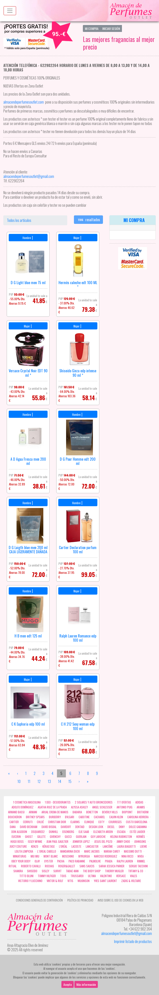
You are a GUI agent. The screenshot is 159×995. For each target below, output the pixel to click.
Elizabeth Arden (103, 832)
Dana (13, 827)
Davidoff (66, 827)
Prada (108, 861)
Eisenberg (68, 832)
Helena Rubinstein (121, 837)
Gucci (68, 837)
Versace (121, 876)
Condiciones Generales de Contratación (39, 900)
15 (69, 781)
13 (49, 781)
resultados (88, 219)
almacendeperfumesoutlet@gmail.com (126, 933)
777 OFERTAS (124, 802)
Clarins (75, 822)
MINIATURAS (19, 856)
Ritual (13, 866)
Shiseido (32, 871)
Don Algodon (19, 832)
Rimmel (141, 861)
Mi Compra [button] (91, 28)
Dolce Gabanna (138, 827)
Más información (86, 984)
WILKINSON (83, 881)
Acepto (67, 984)
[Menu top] (10, 10)
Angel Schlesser (102, 807)
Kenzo (34, 846)
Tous (63, 876)
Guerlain (81, 837)
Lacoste (76, 846)
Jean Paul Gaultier (57, 841)
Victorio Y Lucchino (30, 881)
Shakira (18, 871)
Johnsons (140, 841)
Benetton (92, 812)
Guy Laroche (98, 837)
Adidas (139, 802)
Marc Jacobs (92, 851)
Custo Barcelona (136, 822)
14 (59, 781)
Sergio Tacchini (138, 866)
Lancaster (92, 846)
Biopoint (127, 812)
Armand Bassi (16, 812)
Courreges (115, 822)
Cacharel (99, 817)
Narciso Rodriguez (105, 856)
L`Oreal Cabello (46, 851)
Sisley (45, 871)
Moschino (68, 856)
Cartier (14, 822)
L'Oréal (63, 846)
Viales (133, 876)
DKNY (122, 827)
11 (29, 781)
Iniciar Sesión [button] (111, 28)
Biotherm (143, 812)
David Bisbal (49, 827)
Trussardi (77, 876)
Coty (101, 822)
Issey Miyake (35, 841)
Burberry (55, 817)
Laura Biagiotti (126, 846)
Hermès (140, 837)
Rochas (49, 866)
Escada (121, 832)
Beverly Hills (110, 812)
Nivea (141, 856)
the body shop (92, 871)
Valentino (106, 876)
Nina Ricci (127, 856)
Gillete (41, 837)
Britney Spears (35, 817)
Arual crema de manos (55, 812)
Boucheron (15, 817)
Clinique (89, 822)
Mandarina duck (70, 851)
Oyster (48, 861)
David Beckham (28, 827)
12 (39, 781)
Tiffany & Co (135, 871)
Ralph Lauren (125, 861)
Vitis (70, 881)
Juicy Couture (18, 846)
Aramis (141, 807)
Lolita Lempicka (24, 851)
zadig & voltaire (131, 881)
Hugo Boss (17, 841)
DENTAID (79, 827)
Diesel (111, 827)
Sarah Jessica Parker (111, 866)
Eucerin (16, 837)
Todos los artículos (19, 220)
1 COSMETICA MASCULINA (27, 802)
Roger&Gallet (66, 866)
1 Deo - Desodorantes (58, 802)
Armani (33, 812)
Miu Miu (35, 856)
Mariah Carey (112, 851)
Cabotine (84, 817)
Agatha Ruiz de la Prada (52, 807)
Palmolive (95, 861)
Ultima (92, 876)
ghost (29, 837)
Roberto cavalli (31, 866)
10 (19, 781)
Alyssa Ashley (79, 807)
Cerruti (28, 822)
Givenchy (55, 837)
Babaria (77, 812)
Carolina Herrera (138, 817)
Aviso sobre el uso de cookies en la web (120, 900)
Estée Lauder (137, 832)
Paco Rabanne (77, 861)
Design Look (96, 827)
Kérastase (48, 846)
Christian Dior (57, 822)
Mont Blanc (51, 856)
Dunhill (53, 832)
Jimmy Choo (123, 841)
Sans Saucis (87, 866)
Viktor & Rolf (55, 881)
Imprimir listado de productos (133, 941)
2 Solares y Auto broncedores (94, 802)
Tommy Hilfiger (47, 876)
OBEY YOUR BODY (20, 861)
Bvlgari (69, 817)
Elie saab (84, 832)
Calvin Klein (116, 817)
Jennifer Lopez (81, 841)
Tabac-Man (72, 871)
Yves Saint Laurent (105, 881)
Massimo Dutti (133, 851)
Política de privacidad (80, 900)
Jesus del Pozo (103, 841)
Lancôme (108, 846)
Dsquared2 (38, 832)
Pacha (60, 861)
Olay (37, 861)
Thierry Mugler (114, 871)
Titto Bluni (26, 876)
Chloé (40, 822)
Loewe (143, 846)
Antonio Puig (124, 807)
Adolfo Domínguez (22, 807)
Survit (57, 871)
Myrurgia (84, 856)
